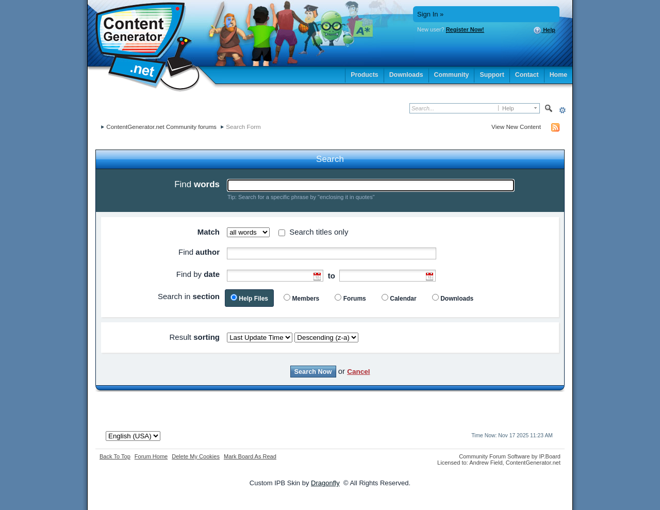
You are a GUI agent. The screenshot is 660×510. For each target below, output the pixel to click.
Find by (198, 274)
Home (558, 74)
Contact (527, 74)
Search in (189, 296)
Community (451, 74)
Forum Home (151, 456)
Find (197, 184)
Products (364, 74)
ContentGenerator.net (533, 462)
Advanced (562, 110)
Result (194, 337)
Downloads (406, 74)
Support (492, 74)
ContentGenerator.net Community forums (161, 126)
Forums (354, 298)
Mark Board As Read (250, 456)
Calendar (403, 298)
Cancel (358, 371)
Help (544, 30)
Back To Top (115, 456)
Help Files (253, 298)
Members (306, 298)
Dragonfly (325, 483)
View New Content (516, 126)
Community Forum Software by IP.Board (509, 456)
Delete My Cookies (196, 456)
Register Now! (465, 29)
